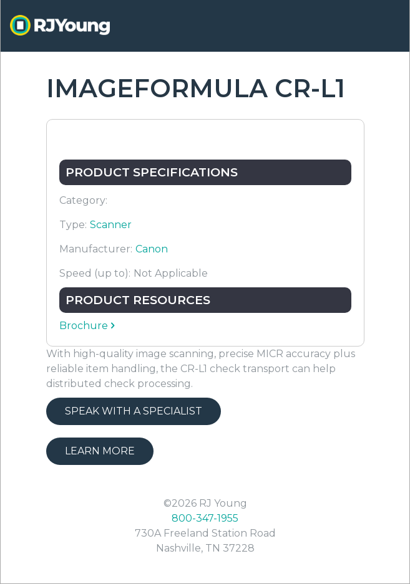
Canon (151, 249)
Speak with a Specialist (133, 411)
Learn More (100, 451)
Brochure (83, 326)
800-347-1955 (205, 518)
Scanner (111, 225)
